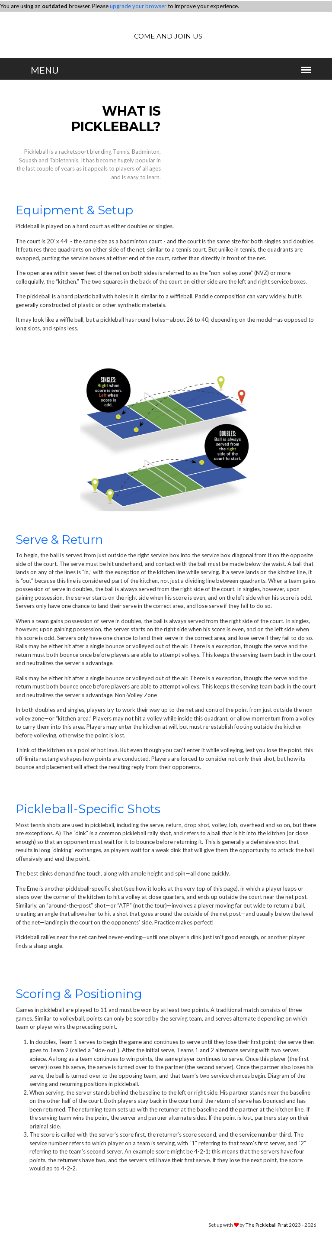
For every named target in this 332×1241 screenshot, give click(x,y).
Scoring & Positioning (80, 993)
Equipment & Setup (75, 210)
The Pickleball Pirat (267, 1224)
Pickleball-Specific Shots (89, 808)
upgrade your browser (138, 6)
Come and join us (168, 36)
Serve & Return (60, 539)
